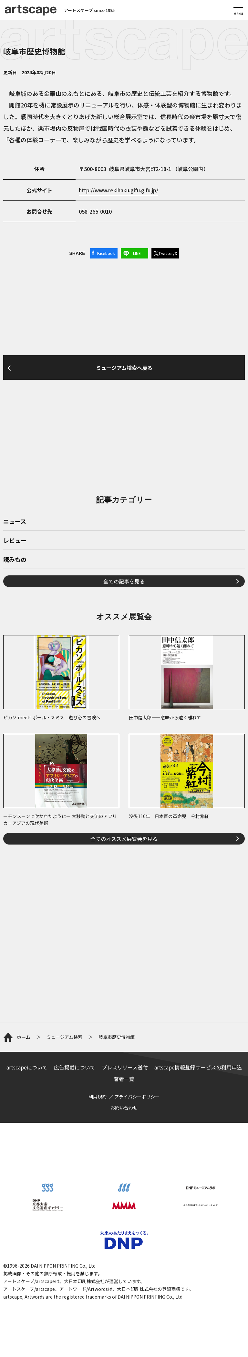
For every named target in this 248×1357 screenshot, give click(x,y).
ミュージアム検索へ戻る (124, 367)
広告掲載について (74, 1067)
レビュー (14, 540)
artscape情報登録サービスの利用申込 (198, 1067)
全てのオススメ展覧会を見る (124, 839)
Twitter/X (167, 253)
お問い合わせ (124, 1107)
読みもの (14, 559)
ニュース (14, 521)
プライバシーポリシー (137, 1096)
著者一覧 (124, 1079)
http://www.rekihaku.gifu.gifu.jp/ (118, 190)
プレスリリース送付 (125, 1067)
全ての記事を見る (124, 581)
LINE (137, 253)
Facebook (106, 253)
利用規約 (97, 1096)
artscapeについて (26, 1067)
